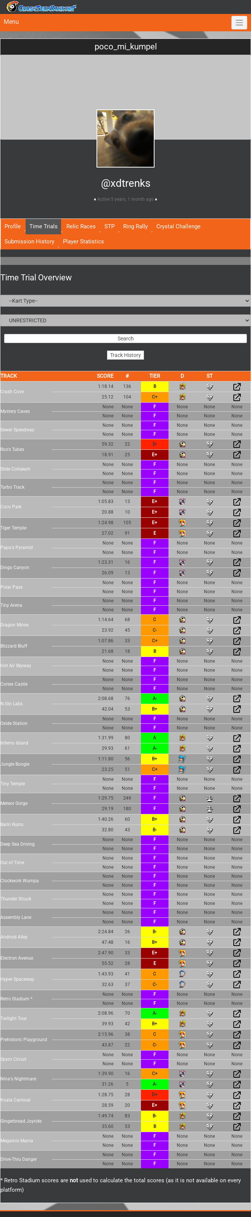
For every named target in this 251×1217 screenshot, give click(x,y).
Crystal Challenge (178, 226)
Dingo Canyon (14, 567)
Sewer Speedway (17, 429)
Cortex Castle (14, 684)
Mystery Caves (15, 411)
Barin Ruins (11, 824)
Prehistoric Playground (23, 1039)
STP (109, 226)
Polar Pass (11, 587)
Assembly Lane (15, 917)
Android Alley (14, 937)
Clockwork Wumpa (19, 880)
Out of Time (12, 862)
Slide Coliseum (15, 469)
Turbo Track (12, 487)
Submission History (29, 241)
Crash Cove (12, 391)
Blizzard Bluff (13, 646)
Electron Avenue (16, 958)
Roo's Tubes (12, 449)
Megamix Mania (16, 1140)
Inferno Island (14, 743)
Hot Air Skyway (15, 665)
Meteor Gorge (14, 803)
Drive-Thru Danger (18, 1159)
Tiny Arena (11, 605)
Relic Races (81, 226)
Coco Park (10, 506)
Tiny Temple (12, 783)
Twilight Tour (13, 1018)
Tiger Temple (13, 528)
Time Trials (43, 226)
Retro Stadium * (16, 999)
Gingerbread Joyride (20, 1121)
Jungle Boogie (14, 764)
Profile (13, 226)
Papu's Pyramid (16, 547)
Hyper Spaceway (17, 979)
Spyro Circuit (13, 1059)
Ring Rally (135, 226)
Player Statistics (83, 241)
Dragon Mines (14, 625)
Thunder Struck (15, 899)
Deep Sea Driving (17, 844)
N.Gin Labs (11, 703)
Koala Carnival (15, 1100)
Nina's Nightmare (18, 1079)
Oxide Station (14, 723)
